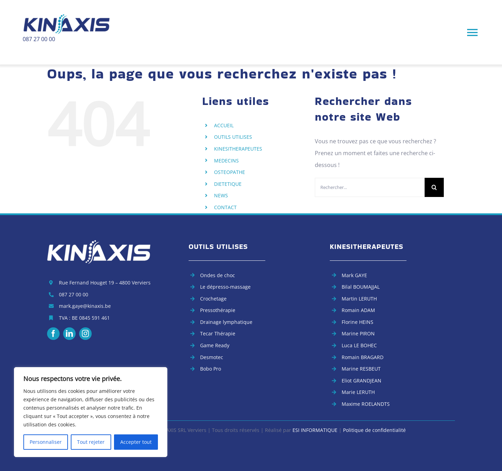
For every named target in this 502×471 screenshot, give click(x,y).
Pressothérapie (217, 310)
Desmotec (211, 357)
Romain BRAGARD (362, 357)
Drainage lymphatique (226, 322)
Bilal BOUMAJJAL (361, 286)
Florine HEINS (357, 322)
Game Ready (214, 345)
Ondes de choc (217, 275)
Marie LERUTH (358, 392)
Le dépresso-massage (225, 286)
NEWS (221, 195)
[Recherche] (434, 187)
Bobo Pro (210, 368)
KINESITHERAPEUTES (238, 148)
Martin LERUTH (359, 298)
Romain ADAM (358, 310)
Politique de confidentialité (374, 430)
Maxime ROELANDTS (366, 404)
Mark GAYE (354, 275)
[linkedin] (69, 333)
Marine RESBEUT (361, 368)
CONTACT (225, 207)
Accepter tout (136, 442)
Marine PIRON (358, 333)
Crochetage (213, 298)
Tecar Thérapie (217, 333)
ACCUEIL (224, 125)
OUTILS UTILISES (233, 137)
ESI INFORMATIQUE (314, 430)
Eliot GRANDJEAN (361, 380)
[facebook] (53, 333)
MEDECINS (226, 160)
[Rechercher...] (370, 187)
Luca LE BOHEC (359, 345)
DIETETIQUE (228, 184)
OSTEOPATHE (229, 172)
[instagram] (85, 333)
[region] (90, 412)
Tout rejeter (91, 442)
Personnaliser (46, 442)
